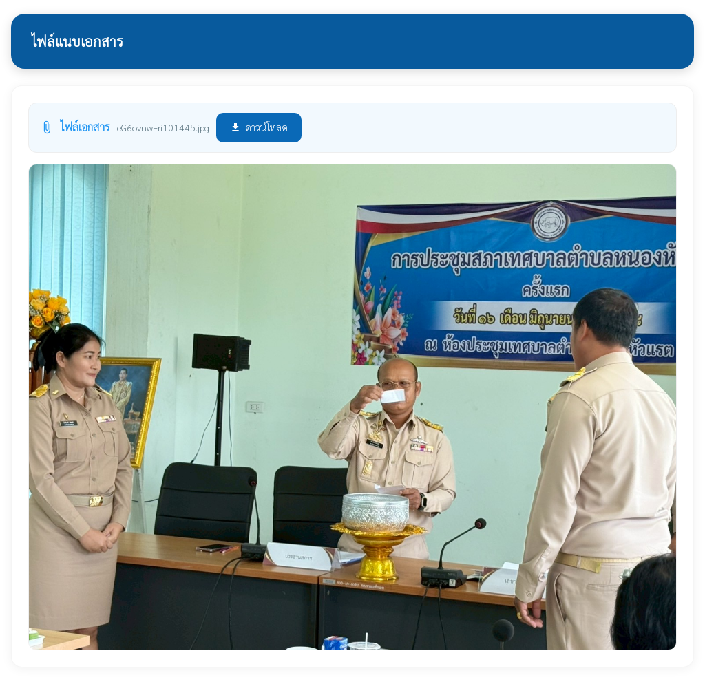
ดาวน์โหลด (259, 126)
